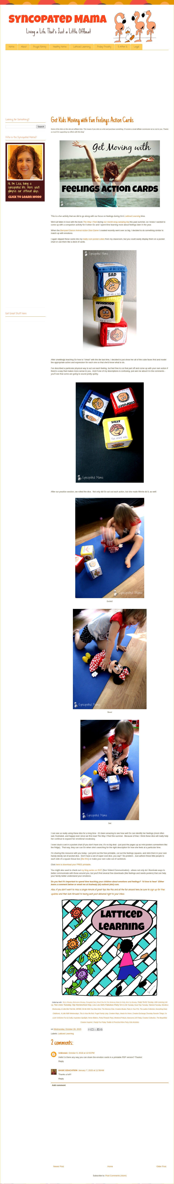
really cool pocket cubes (94, 239)
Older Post (161, 1166)
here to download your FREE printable (73, 864)
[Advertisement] (29, 84)
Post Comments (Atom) (116, 1175)
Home (11, 47)
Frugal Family (39, 47)
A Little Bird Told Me (68, 1009)
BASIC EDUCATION (67, 1070)
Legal (136, 47)
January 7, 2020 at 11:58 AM (91, 1070)
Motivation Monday (79, 1002)
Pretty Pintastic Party (106, 1018)
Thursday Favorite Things (155, 1013)
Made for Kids (120, 1002)
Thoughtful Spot (91, 1002)
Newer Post (58, 1166)
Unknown (63, 1053)
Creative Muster (120, 1009)
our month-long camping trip (116, 222)
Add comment (59, 1085)
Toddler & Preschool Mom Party (118, 1022)
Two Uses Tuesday (62, 1005)
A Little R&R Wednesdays (70, 1013)
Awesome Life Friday (134, 1018)
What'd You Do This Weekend (106, 1002)
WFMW (78, 1009)
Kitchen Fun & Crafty (65, 1018)
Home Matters (93, 1018)
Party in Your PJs (133, 1009)
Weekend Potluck (120, 1018)
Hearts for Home (126, 1013)
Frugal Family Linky (101, 1013)
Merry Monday (67, 1002)
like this (84, 859)
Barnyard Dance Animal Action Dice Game (79, 230)
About (23, 47)
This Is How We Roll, (87, 1013)
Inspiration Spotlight (80, 1018)
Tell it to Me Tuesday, (126, 1005)
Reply (61, 1061)
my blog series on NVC (91, 870)
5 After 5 (122, 47)
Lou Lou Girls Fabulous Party (105, 1005)
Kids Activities (134, 1022)
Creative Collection (149, 1018)
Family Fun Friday (100, 1022)
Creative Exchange (139, 1013)
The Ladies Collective (147, 1009)
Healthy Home (59, 47)
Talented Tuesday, (155, 1005)
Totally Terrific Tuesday (145, 1002)
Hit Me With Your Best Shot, (92, 1009)
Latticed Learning (81, 47)
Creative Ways (114, 1013)
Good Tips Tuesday (141, 1005)
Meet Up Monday (131, 1002)
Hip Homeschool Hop (81, 1005)
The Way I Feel (90, 222)
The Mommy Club (108, 1009)
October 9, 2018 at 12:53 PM (82, 1053)
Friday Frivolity (104, 47)
